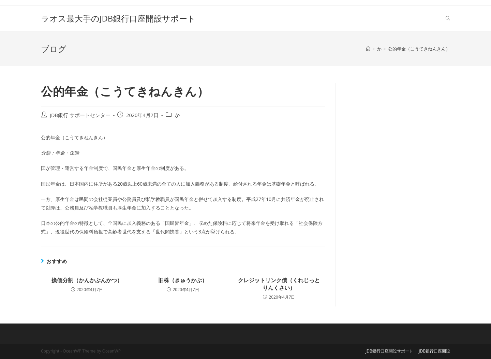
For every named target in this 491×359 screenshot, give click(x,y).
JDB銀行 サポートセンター (80, 115)
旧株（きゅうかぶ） (182, 280)
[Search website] (448, 18)
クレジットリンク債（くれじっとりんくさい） (279, 283)
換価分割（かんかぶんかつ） (86, 280)
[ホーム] (368, 49)
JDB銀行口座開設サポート (389, 351)
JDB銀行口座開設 (434, 351)
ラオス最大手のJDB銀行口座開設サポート (118, 18)
